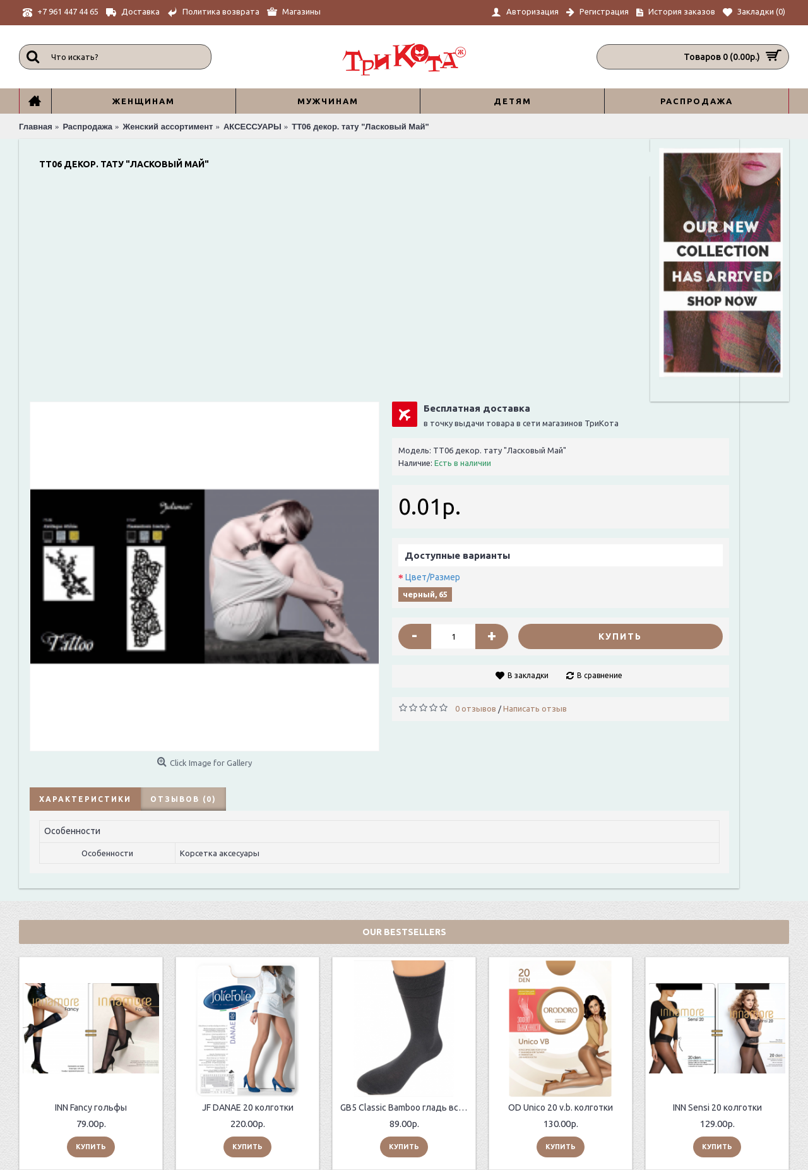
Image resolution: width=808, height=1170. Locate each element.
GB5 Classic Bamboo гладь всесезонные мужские (406, 856)
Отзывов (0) (179, 544)
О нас (194, 1049)
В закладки (459, 463)
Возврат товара (368, 1061)
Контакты (204, 1078)
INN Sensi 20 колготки (717, 856)
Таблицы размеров (222, 1093)
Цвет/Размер (385, 365)
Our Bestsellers (404, 681)
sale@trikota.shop (525, 1083)
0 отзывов (428, 496)
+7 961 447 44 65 (522, 1050)
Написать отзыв (488, 496)
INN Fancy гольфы (91, 856)
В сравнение (531, 463)
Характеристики (81, 544)
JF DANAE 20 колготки (248, 856)
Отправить (746, 1107)
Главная (499, 1096)
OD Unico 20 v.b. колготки (560, 856)
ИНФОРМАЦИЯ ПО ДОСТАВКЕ (243, 1064)
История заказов (369, 1074)
